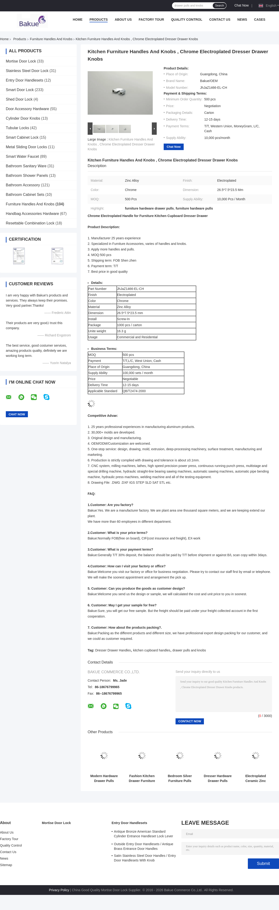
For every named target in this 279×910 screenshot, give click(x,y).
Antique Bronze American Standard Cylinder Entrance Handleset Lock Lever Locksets (143, 834)
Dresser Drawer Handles (113, 650)
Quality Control (186, 19)
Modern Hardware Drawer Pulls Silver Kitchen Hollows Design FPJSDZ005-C (104, 778)
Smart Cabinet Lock (22, 137)
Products (99, 19)
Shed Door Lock (19, 99)
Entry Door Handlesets (24, 80)
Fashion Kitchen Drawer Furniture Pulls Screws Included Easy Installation (142, 778)
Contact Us (219, 19)
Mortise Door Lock (21, 61)
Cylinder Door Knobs (23, 118)
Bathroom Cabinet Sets (25, 195)
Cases (259, 19)
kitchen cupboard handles (151, 650)
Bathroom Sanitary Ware (26, 166)
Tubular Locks (17, 128)
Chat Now (241, 5)
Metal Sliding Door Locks (26, 147)
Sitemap (6, 865)
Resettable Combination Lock (30, 223)
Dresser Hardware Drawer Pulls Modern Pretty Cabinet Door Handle (218, 778)
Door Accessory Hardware (27, 109)
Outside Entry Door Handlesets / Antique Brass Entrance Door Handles (143, 846)
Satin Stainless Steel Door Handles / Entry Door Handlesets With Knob (145, 858)
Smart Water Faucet (22, 156)
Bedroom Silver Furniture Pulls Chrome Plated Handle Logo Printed (180, 778)
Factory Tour (151, 19)
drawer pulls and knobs (189, 650)
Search (219, 5)
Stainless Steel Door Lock (27, 71)
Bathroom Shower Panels (27, 175)
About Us (123, 19)
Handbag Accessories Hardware (32, 214)
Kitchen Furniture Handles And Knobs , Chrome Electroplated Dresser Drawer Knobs (121, 144)
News (242, 19)
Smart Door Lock (20, 90)
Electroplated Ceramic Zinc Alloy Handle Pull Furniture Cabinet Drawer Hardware (255, 778)
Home (78, 19)
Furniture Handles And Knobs (51, 39)
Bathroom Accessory (23, 185)
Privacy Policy (59, 890)
